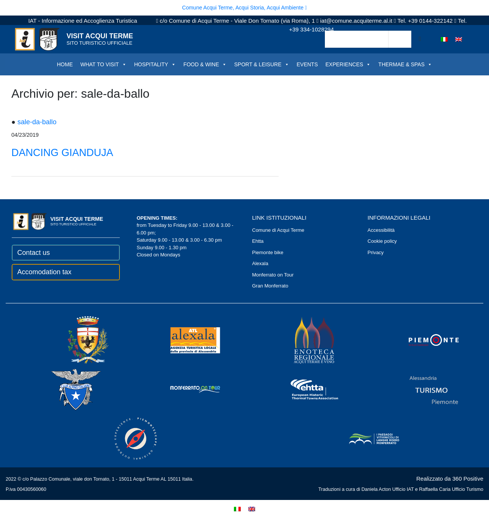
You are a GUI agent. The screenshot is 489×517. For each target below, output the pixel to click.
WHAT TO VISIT (103, 64)
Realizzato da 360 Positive (449, 478)
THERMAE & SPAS (405, 64)
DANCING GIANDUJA (62, 152)
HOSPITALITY (155, 64)
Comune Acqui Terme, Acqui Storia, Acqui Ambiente (244, 8)
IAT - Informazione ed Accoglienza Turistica (82, 20)
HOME (65, 64)
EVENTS (307, 64)
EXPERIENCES (348, 64)
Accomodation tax (44, 272)
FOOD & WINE (205, 64)
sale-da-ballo (36, 122)
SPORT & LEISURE (261, 64)
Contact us (33, 252)
